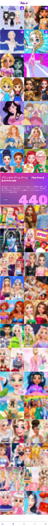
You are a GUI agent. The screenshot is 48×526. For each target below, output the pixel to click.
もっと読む (5, 199)
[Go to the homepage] (24, 2)
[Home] (2, 524)
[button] (13, 524)
